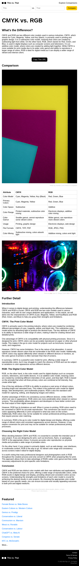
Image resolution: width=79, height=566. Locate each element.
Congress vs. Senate (11, 537)
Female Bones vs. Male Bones (15, 504)
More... (5, 545)
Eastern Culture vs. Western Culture (17, 508)
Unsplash (74, 185)
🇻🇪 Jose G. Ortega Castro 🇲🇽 (59, 293)
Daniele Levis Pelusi (62, 185)
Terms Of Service (71, 555)
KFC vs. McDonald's (10, 541)
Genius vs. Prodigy (10, 512)
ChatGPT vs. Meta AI (11, 533)
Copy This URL (39, 59)
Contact (74, 553)
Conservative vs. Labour (12, 529)
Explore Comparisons (68, 3)
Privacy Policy (72, 558)
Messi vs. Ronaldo (9, 525)
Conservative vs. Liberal (12, 516)
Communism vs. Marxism (12, 521)
